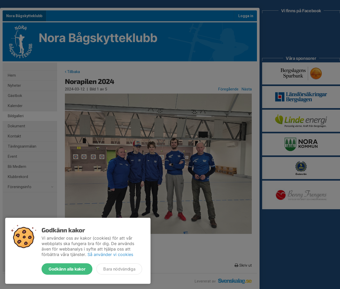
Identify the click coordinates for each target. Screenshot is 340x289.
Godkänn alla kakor (67, 269)
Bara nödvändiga (119, 269)
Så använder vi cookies (110, 254)
